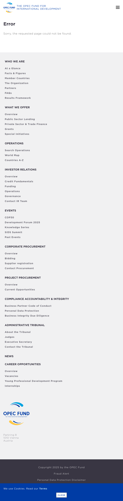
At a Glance (13, 68)
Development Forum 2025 (22, 222)
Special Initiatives (17, 134)
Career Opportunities (23, 364)
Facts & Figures (15, 73)
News (9, 356)
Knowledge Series (17, 227)
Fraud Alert (61, 473)
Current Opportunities (20, 289)
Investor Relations (20, 169)
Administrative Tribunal (25, 325)
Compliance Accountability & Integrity (37, 299)
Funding (10, 186)
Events (10, 210)
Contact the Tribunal (19, 347)
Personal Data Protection (22, 311)
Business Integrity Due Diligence (27, 316)
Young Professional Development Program (33, 381)
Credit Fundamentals (19, 181)
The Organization (16, 83)
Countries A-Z (14, 160)
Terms (43, 488)
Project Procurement (23, 277)
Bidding (10, 258)
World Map (12, 155)
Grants (9, 129)
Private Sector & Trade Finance (26, 124)
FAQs (8, 93)
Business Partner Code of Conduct (28, 306)
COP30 (9, 217)
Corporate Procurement (25, 246)
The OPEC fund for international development (39, 7)
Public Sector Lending (20, 119)
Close (61, 495)
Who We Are (15, 61)
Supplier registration (19, 263)
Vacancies (11, 376)
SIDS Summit (13, 232)
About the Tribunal (18, 332)
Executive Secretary (18, 342)
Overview (11, 114)
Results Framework (18, 98)
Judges (9, 337)
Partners (10, 88)
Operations (14, 143)
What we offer (17, 107)
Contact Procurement (19, 268)
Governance (13, 196)
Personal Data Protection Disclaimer (61, 480)
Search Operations (17, 150)
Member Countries (17, 78)
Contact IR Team (16, 201)
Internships (12, 386)
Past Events (13, 237)
